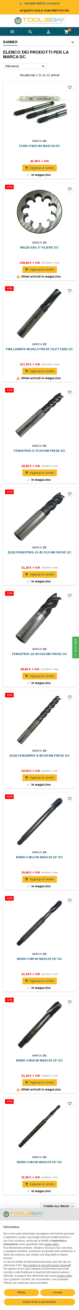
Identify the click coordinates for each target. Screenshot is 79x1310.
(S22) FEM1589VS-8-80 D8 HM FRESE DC (39, 755)
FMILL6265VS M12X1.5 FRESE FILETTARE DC (39, 349)
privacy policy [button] (64, 1275)
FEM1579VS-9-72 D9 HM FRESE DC (40, 450)
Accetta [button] (57, 1292)
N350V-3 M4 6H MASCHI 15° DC (39, 1162)
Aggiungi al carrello (39, 167)
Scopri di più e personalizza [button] (39, 1301)
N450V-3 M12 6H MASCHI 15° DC (39, 857)
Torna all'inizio (58, 1206)
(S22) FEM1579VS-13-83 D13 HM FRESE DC (39, 552)
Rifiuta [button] (21, 1292)
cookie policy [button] (51, 1244)
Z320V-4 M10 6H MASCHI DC (39, 146)
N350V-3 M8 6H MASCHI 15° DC (39, 958)
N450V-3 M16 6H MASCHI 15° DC (39, 1060)
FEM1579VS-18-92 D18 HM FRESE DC (39, 654)
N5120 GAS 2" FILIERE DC (39, 247)
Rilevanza (25, 66)
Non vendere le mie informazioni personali (46, 1265)
